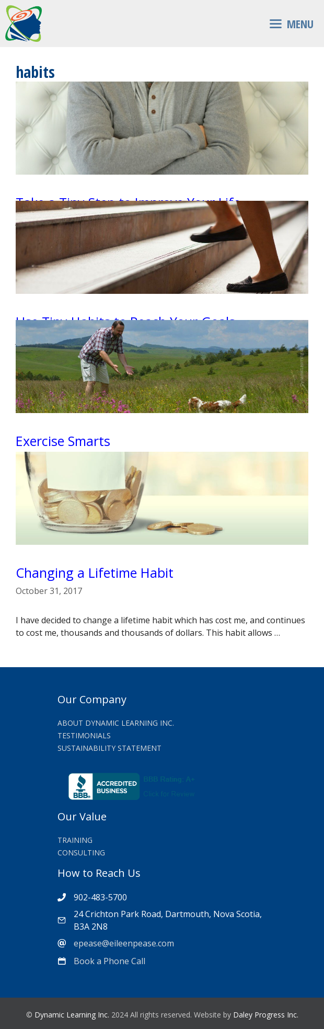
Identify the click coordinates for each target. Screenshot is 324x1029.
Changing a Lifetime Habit (94, 572)
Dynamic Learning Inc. (71, 1015)
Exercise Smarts (63, 441)
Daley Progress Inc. (265, 1015)
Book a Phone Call (109, 961)
